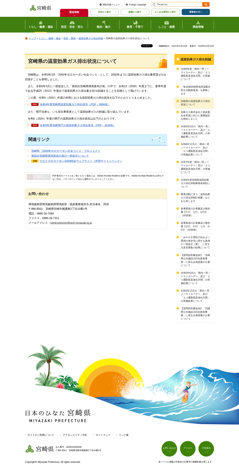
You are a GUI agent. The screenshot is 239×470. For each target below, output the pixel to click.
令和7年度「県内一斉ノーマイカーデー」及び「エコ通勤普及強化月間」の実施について (195, 167)
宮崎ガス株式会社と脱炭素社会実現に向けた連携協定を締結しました (195, 115)
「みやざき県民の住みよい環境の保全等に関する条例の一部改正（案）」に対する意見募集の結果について (195, 242)
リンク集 (124, 435)
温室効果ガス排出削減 (90, 38)
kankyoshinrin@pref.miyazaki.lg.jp (71, 222)
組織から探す (134, 12)
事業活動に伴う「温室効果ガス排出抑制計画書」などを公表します (195, 197)
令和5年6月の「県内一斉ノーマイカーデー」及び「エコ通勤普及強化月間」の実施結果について (195, 278)
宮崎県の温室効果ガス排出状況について (195, 103)
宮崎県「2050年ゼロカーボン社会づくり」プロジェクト (65, 150)
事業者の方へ (195, 12)
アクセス (188, 448)
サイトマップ (103, 435)
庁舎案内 (206, 448)
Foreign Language (137, 4)
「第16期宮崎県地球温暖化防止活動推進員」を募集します (195, 90)
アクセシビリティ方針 (75, 435)
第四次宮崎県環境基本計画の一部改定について (60, 155)
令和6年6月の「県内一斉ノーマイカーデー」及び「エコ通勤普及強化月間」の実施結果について (195, 131)
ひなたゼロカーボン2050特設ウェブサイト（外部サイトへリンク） (81, 161)
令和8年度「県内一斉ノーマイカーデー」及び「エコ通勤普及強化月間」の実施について (195, 74)
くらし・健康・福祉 (50, 38)
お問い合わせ (169, 448)
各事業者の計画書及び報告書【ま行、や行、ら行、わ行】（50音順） (195, 226)
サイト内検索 (153, 4)
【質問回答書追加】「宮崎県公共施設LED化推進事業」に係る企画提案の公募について (195, 260)
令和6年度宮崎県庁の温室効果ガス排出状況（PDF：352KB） (77, 125)
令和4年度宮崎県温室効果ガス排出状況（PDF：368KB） (75, 104)
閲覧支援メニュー (111, 4)
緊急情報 (74, 12)
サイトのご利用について (40, 435)
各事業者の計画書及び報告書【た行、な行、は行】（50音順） (195, 212)
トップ (32, 38)
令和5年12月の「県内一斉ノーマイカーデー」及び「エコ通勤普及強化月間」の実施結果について (195, 295)
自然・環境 (69, 38)
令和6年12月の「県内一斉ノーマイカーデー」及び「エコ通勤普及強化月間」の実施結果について (195, 149)
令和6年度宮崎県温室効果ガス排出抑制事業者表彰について (195, 183)
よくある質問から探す (165, 12)
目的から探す (104, 12)
